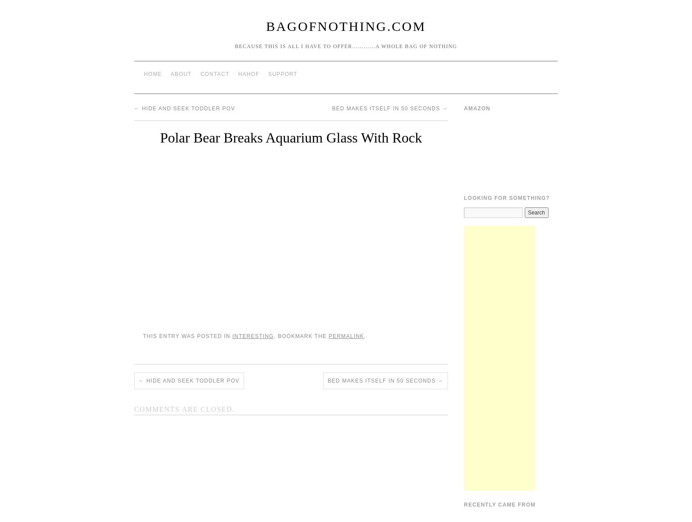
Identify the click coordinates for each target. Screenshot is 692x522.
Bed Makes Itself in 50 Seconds (390, 108)
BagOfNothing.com (346, 26)
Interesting (253, 336)
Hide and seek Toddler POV (184, 108)
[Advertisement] (499, 358)
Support (282, 74)
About (181, 74)
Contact (214, 74)
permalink (346, 336)
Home (153, 74)
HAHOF (249, 74)
